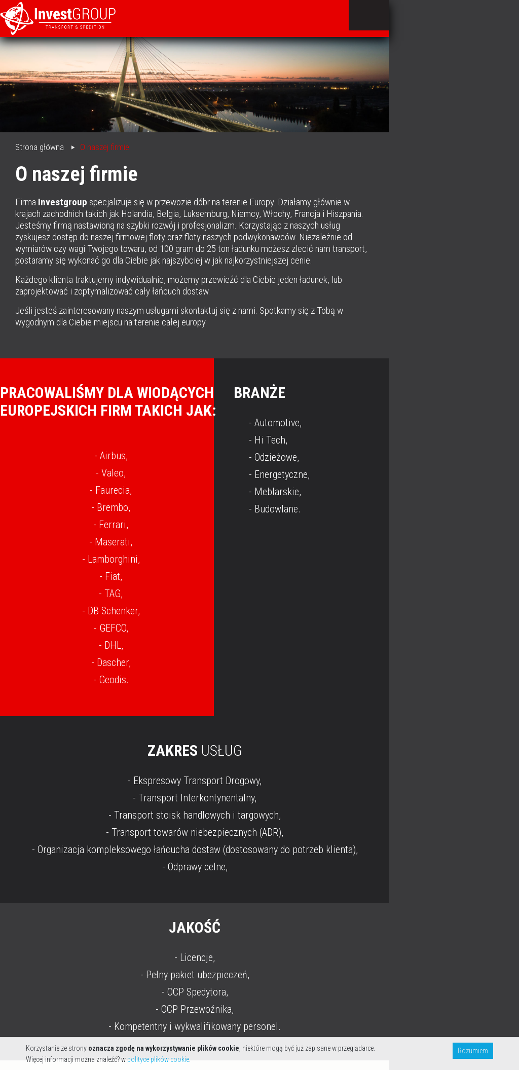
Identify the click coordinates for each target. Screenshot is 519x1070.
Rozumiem (473, 1051)
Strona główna (39, 147)
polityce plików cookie (158, 1059)
